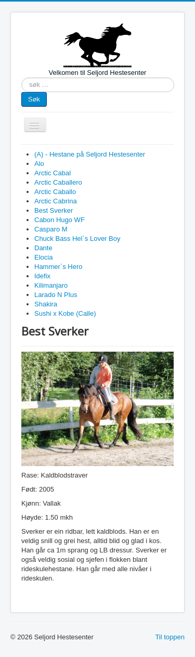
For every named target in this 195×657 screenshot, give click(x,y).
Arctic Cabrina (55, 201)
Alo (39, 164)
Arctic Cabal (52, 173)
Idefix (42, 276)
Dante (43, 248)
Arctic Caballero (58, 182)
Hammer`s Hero (58, 266)
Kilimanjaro (51, 285)
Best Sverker (53, 210)
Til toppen (170, 637)
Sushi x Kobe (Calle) (65, 313)
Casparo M (51, 229)
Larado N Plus (55, 295)
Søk (34, 99)
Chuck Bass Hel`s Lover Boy (77, 238)
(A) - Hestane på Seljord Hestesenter (89, 154)
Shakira (45, 304)
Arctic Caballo (55, 192)
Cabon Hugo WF (59, 220)
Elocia (43, 257)
